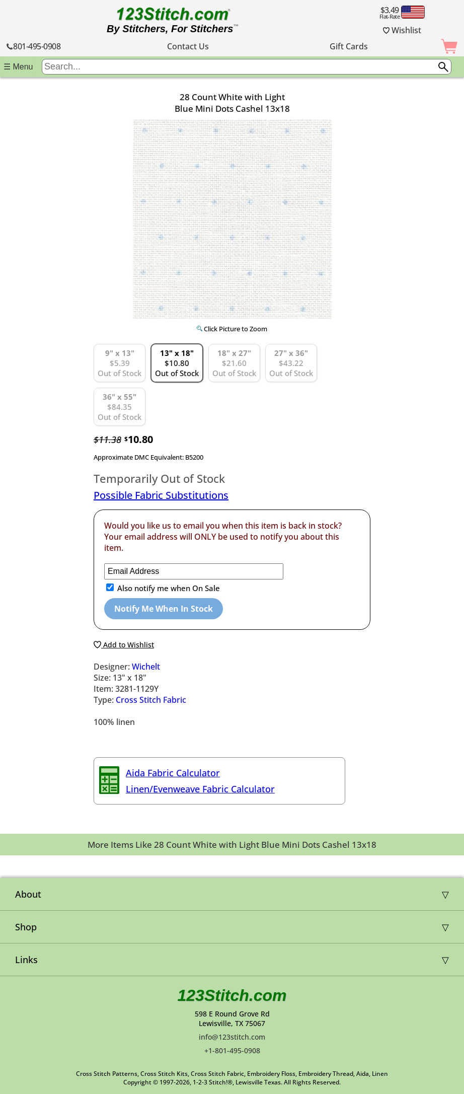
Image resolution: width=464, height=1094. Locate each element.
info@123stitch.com (232, 1037)
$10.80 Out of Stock (177, 363)
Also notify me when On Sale (167, 588)
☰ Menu (18, 66)
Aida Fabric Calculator (173, 773)
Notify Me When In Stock (163, 608)
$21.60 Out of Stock (234, 363)
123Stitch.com (232, 995)
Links (26, 960)
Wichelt (146, 666)
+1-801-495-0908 (232, 1050)
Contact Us (188, 46)
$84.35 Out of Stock (119, 407)
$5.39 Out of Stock (119, 363)
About (28, 894)
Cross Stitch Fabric (151, 699)
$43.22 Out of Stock (291, 363)
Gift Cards (349, 46)
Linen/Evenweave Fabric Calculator (200, 789)
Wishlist (402, 30)
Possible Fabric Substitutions (161, 495)
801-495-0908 (33, 46)
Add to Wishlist (124, 644)
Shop (26, 927)
